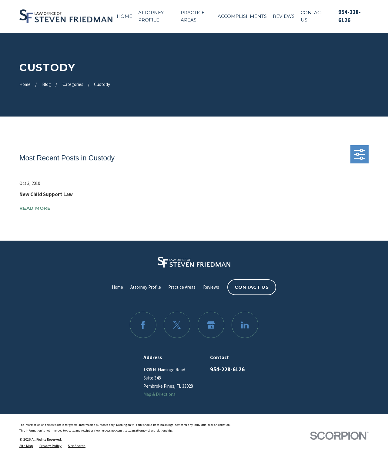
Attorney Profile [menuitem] (151, 16)
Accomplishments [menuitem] (242, 16)
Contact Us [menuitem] (312, 16)
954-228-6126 (227, 369)
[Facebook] (143, 325)
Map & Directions (159, 394)
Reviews (211, 287)
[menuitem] (26, 446)
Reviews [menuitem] (284, 16)
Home (117, 287)
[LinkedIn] (245, 325)
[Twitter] (177, 325)
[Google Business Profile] (211, 325)
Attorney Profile (145, 287)
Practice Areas (182, 287)
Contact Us (252, 287)
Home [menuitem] (124, 16)
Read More (35, 208)
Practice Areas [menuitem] (193, 16)
